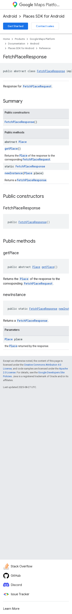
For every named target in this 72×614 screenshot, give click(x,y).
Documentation (16, 43)
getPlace (11, 148)
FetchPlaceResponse (51, 71)
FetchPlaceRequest (37, 86)
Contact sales (45, 26)
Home (6, 39)
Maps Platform (39, 4)
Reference (44, 48)
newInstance (14, 173)
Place (23, 142)
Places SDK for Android (43, 16)
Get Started (15, 26)
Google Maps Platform (42, 39)
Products (20, 39)
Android (10, 16)
